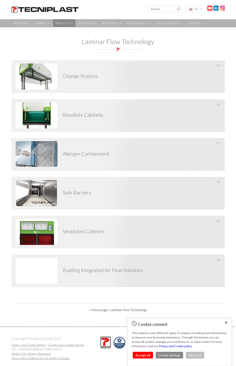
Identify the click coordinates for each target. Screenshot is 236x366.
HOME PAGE (21, 23)
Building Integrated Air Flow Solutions (103, 270)
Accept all (142, 355)
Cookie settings (169, 355)
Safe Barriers (77, 192)
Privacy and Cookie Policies (28, 345)
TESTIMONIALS (87, 23)
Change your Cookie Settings (66, 345)
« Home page (98, 310)
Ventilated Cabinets (84, 231)
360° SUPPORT (112, 23)
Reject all (195, 355)
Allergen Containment (86, 154)
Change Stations (80, 76)
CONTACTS (193, 23)
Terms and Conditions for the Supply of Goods (40, 358)
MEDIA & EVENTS (169, 23)
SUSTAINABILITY (139, 23)
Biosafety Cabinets (83, 115)
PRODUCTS (64, 23)
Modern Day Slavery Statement (31, 353)
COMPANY (42, 23)
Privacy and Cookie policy (175, 346)
